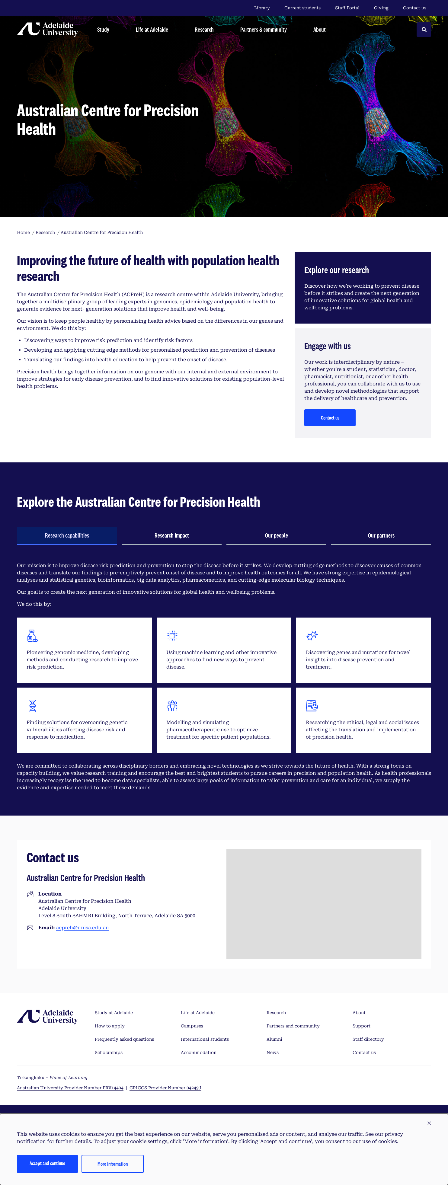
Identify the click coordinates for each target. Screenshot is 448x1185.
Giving (381, 7)
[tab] (67, 536)
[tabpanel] (224, 676)
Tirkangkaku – (52, 1077)
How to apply (110, 1026)
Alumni (274, 1039)
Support (361, 1026)
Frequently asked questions (124, 1039)
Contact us (414, 7)
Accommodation (198, 1052)
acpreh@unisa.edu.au (82, 928)
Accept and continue (47, 1163)
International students (205, 1039)
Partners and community (293, 1026)
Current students (302, 7)
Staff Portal (347, 7)
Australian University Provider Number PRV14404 (70, 1087)
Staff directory (368, 1039)
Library (262, 7)
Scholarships (109, 1052)
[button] (429, 1123)
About (359, 1012)
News (273, 1052)
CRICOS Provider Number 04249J (165, 1087)
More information (113, 1163)
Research (276, 1012)
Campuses (192, 1026)
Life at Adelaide (198, 1012)
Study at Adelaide (114, 1012)
